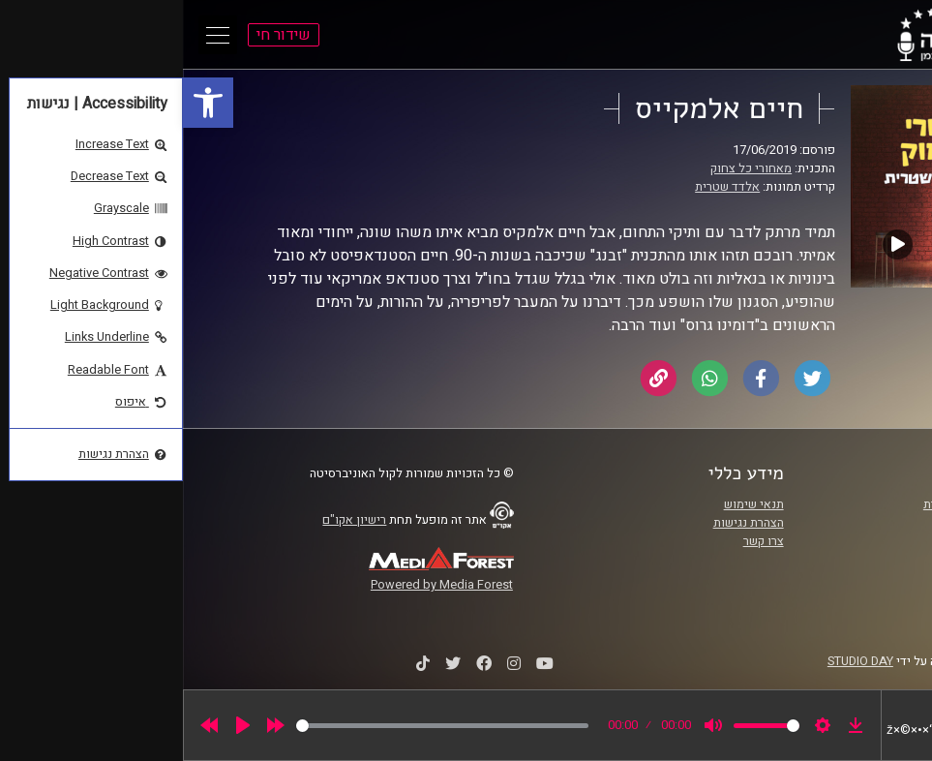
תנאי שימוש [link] (571, 504)
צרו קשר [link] (580, 541)
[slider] (259, 725)
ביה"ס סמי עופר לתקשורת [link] (805, 504)
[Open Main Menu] (34, 34)
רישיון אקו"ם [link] (171, 520)
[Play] (60, 725)
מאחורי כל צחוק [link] (568, 168)
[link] (25, 102)
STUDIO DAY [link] (677, 661)
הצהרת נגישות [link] (565, 523)
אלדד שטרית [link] (544, 187)
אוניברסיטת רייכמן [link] (822, 523)
